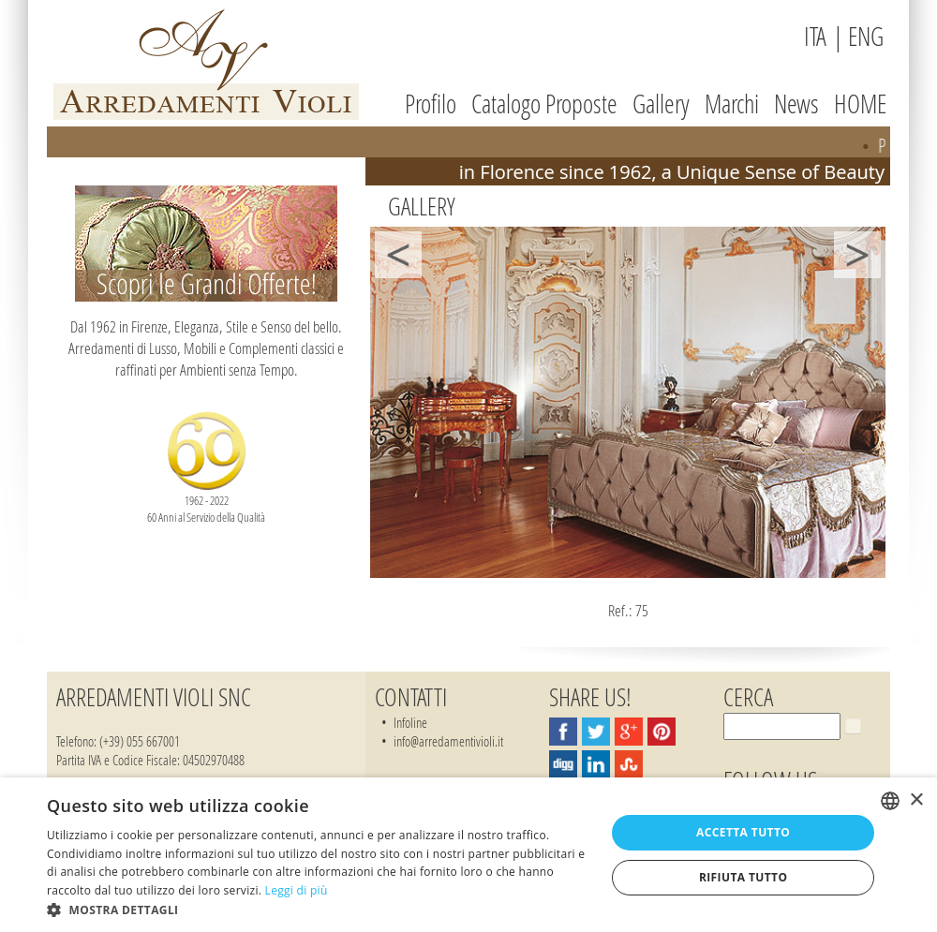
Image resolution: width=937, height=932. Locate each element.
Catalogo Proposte (544, 103)
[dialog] (468, 854)
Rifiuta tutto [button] (743, 877)
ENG (866, 36)
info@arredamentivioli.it (448, 741)
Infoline (410, 722)
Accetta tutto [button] (743, 832)
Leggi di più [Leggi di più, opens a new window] (296, 890)
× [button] (916, 800)
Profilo (430, 103)
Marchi (732, 103)
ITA (815, 36)
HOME (860, 103)
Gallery (661, 103)
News (796, 103)
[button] (318, 909)
